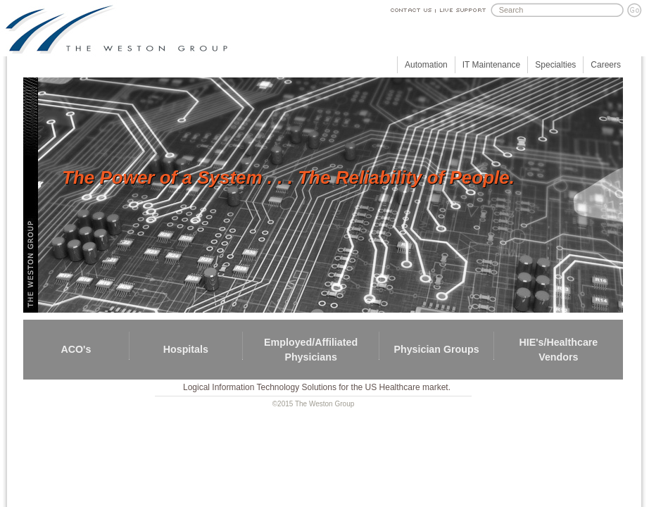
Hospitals (185, 349)
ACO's (76, 349)
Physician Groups (436, 349)
